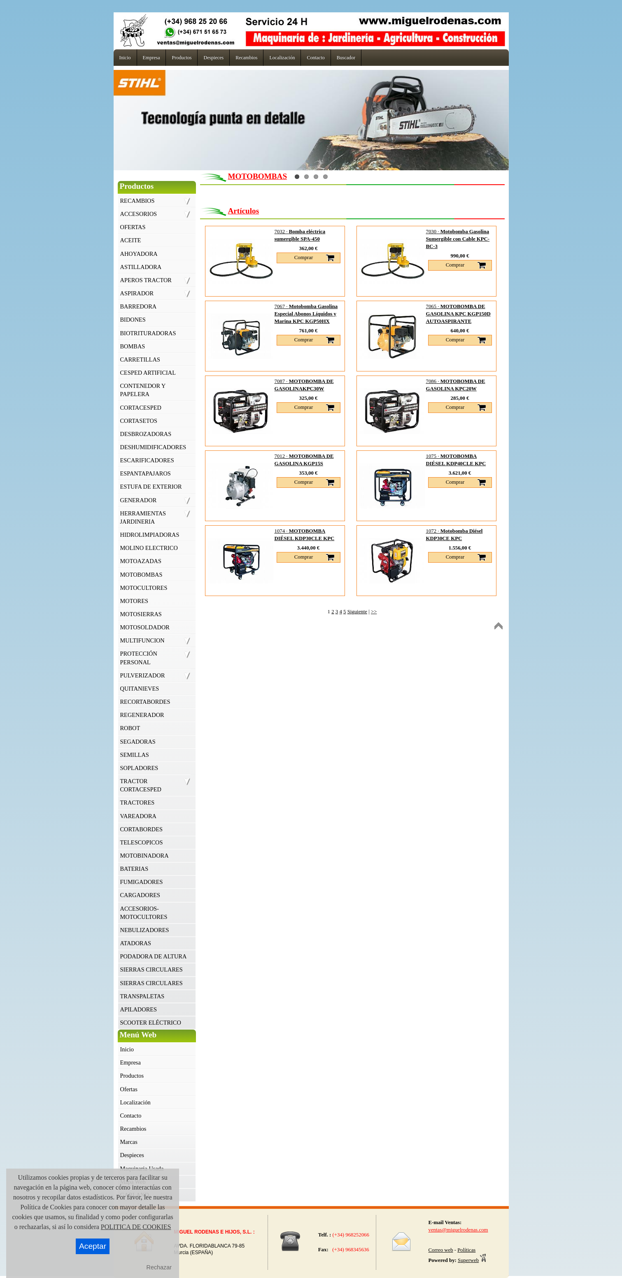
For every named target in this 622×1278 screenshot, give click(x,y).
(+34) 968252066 (351, 1235)
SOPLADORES (139, 768)
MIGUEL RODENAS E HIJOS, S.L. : (214, 1232)
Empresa (130, 1062)
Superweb (468, 1260)
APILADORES (138, 1009)
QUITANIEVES (139, 688)
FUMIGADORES (141, 882)
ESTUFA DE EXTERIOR (151, 486)
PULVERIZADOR (142, 675)
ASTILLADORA (141, 267)
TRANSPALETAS (142, 996)
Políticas (466, 1250)
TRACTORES (137, 802)
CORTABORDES (141, 829)
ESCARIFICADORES (147, 460)
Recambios (133, 1128)
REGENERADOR (142, 715)
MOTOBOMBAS (141, 574)
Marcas (128, 1142)
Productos (132, 1075)
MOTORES (134, 601)
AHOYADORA (139, 253)
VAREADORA (138, 816)
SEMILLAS (134, 754)
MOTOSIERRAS (141, 614)
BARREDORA (138, 306)
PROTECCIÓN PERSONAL (138, 657)
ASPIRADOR (137, 293)
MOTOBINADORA (144, 855)
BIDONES (133, 319)
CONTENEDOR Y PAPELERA (143, 390)
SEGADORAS (138, 741)
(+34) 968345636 (349, 1249)
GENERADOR (138, 500)
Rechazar (159, 1267)
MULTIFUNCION (142, 640)
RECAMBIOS (137, 200)
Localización (135, 1102)
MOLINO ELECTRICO (149, 548)
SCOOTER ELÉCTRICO (150, 1022)
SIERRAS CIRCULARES (151, 969)
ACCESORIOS (138, 214)
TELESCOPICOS (141, 842)
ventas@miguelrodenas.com (458, 1230)
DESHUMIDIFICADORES (153, 447)
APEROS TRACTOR (146, 280)
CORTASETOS (138, 420)
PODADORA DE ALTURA (153, 956)
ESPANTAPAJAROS (145, 473)
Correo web (441, 1250)
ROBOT (130, 728)
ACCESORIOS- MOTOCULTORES (144, 912)
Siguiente (357, 612)
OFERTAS (133, 227)
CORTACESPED (140, 407)
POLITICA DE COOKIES (136, 1226)
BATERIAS (134, 868)
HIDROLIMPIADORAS (149, 534)
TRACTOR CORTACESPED (140, 785)
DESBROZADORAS (146, 434)
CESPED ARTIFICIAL (148, 372)
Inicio (127, 1049)
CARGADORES (140, 895)
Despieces (132, 1155)
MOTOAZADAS (140, 561)
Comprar (303, 257)
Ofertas (128, 1089)
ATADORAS (135, 943)
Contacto (131, 1115)
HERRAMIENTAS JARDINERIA (143, 517)
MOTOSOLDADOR (145, 627)
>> (374, 612)
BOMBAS (132, 346)
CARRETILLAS (140, 359)
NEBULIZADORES (144, 930)
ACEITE (130, 240)
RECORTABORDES (145, 701)
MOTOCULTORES (144, 587)
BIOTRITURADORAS (148, 333)
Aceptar (92, 1246)
